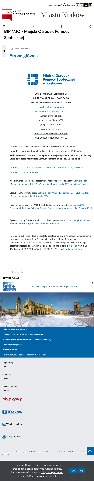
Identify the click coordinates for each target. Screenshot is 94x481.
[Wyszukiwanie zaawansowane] (33, 26)
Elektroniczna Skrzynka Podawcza (51, 111)
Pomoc (5, 378)
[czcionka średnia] (61, 5)
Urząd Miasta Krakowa (50, 452)
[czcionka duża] (65, 4)
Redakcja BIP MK (9, 387)
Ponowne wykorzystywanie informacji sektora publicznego (27, 340)
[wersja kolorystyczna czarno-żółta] (86, 5)
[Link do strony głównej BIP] (47, 15)
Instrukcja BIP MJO (11, 350)
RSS (4, 367)
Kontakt (5, 390)
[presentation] (92, 283)
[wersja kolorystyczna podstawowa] (78, 5)
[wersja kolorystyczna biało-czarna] (82, 5)
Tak (73, 471)
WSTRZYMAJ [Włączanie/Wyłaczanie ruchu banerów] (11, 278)
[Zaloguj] (90, 27)
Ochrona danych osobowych (15, 329)
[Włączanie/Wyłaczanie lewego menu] (4, 51)
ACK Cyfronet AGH (66, 452)
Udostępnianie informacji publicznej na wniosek (23, 335)
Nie (81, 471)
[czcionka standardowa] (59, 5)
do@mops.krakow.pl (54, 107)
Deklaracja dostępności (12, 345)
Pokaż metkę (17, 272)
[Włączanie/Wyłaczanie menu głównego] (4, 26)
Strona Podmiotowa (22, 49)
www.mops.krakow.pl (50, 129)
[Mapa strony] (62, 27)
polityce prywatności (52, 472)
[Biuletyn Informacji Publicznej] (47, 401)
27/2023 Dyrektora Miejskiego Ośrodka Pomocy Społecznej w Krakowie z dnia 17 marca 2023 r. (51, 208)
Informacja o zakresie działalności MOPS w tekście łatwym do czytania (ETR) (46, 168)
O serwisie (6, 375)
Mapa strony (7, 363)
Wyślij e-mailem (12, 424)
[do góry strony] (90, 451)
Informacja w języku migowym (24, 172)
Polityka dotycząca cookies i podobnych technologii (24, 355)
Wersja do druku (12, 437)
